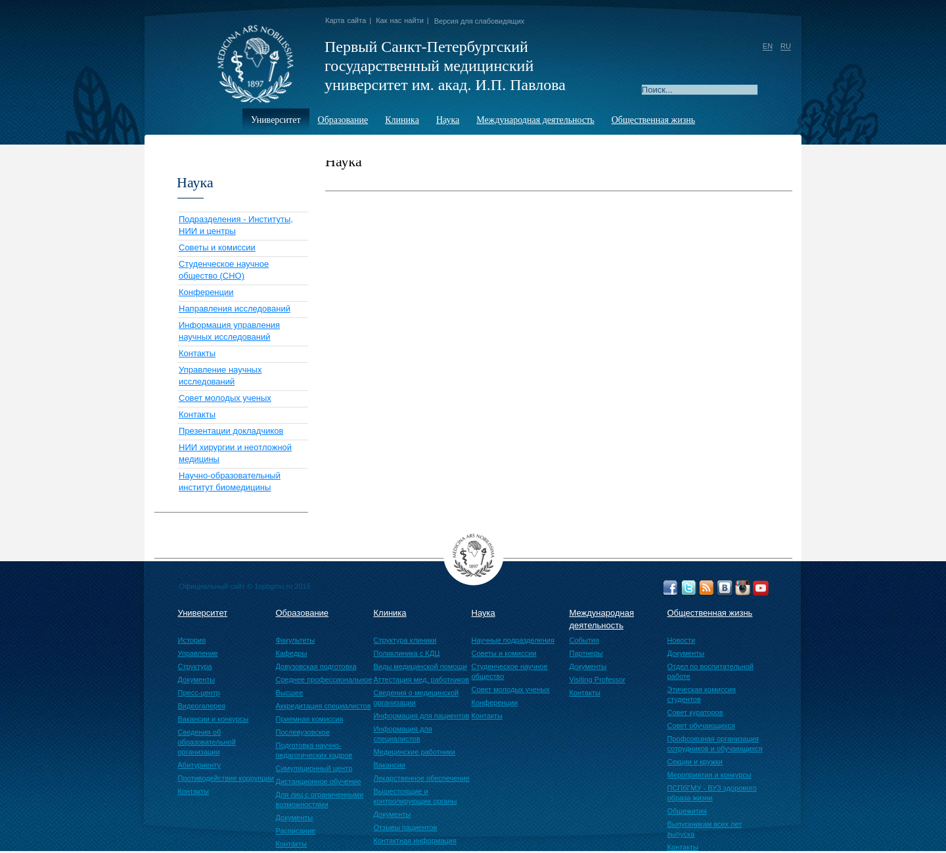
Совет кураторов (695, 712)
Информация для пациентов (422, 716)
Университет (276, 120)
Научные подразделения (513, 640)
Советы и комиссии (217, 247)
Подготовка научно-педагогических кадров (314, 750)
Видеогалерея (202, 706)
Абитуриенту (199, 765)
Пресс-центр (199, 693)
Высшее (290, 693)
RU (785, 46)
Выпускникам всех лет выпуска (704, 829)
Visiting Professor (597, 679)
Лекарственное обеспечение (422, 778)
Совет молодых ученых (225, 398)
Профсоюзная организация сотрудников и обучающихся (715, 743)
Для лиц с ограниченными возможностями (320, 799)
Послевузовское (303, 732)
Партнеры (586, 653)
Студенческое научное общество (510, 671)
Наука (447, 120)
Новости (681, 640)
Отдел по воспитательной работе (710, 671)
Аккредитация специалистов (323, 706)
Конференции (206, 292)
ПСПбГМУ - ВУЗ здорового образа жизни (712, 793)
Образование (343, 120)
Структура (195, 666)
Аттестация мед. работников (422, 679)
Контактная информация (415, 840)
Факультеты (295, 640)
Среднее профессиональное (324, 679)
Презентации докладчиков (231, 431)
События (584, 640)
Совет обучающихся (701, 725)
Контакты (197, 353)
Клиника (402, 120)
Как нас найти (400, 20)
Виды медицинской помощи (420, 666)
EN (768, 46)
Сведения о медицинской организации (416, 697)
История (192, 640)
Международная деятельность (535, 120)
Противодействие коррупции (226, 778)
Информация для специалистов (403, 734)
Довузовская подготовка (316, 666)
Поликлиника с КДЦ (407, 653)
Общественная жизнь (653, 120)
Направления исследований (234, 308)
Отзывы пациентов (406, 827)
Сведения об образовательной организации (207, 742)
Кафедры (291, 653)
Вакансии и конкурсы (213, 719)
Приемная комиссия (310, 719)
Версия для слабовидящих (479, 21)
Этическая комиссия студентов (701, 694)
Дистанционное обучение (318, 781)
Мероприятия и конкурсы (709, 775)
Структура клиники (405, 640)
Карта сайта (345, 20)
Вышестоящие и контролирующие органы (415, 796)
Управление (198, 653)
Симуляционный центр (314, 768)
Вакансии (390, 765)
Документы (196, 679)
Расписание (296, 831)
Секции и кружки (695, 762)
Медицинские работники (415, 752)
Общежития (687, 811)
